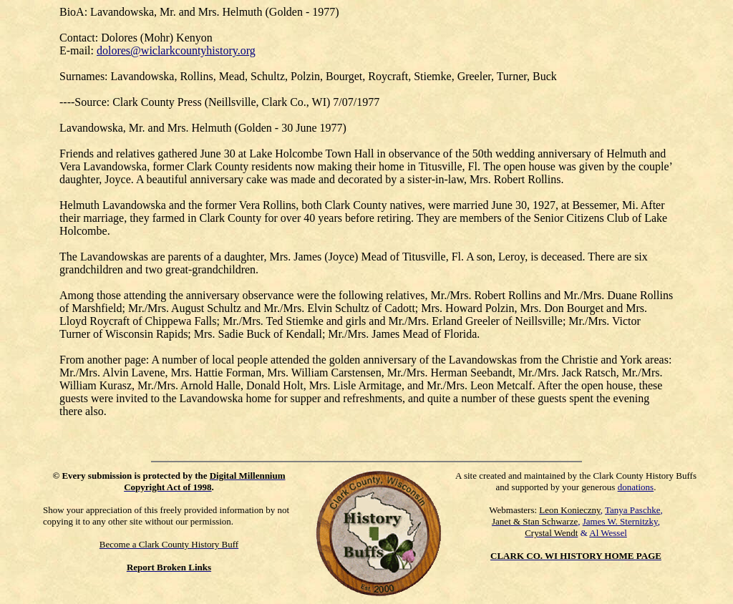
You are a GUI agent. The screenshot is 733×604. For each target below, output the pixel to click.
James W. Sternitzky (620, 521)
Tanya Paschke (632, 510)
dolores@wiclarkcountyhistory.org (176, 50)
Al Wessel (608, 532)
